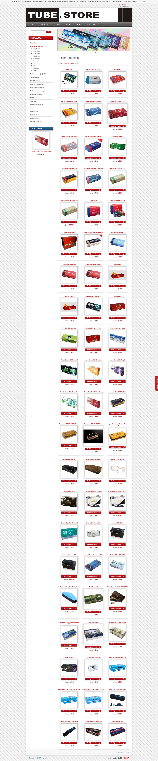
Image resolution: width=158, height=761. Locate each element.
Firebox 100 (117, 264)
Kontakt (57, 24)
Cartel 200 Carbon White (69, 136)
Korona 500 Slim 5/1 (69, 555)
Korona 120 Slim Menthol (69, 523)
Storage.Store (91, 24)
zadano (67, 63)
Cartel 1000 (117, 69)
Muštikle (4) (34, 98)
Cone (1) (33, 108)
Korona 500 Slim (117, 523)
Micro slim (36, 68)
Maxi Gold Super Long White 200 (69, 623)
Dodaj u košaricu (68, 91)
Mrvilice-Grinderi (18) (36, 104)
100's (34, 63)
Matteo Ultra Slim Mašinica (69, 587)
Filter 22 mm (36, 53)
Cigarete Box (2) (35, 81)
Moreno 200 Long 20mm (117, 622)
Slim (34, 66)
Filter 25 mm (36, 58)
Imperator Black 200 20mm (93, 424)
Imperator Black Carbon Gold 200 (117, 424)
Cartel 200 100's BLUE (93, 101)
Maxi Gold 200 (93, 587)
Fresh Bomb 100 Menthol (69, 360)
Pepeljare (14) (34, 118)
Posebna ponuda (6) (36, 94)
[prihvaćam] (143, 1)
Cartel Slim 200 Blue (117, 232)
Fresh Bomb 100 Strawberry (41, 151)
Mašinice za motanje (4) (37, 91)
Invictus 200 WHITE (117, 459)
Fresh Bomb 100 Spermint (69, 392)
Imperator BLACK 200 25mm (117, 392)
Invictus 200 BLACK (69, 459)
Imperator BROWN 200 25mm (69, 424)
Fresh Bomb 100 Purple (117, 360)
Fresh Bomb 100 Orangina (93, 360)
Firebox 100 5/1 (69, 296)
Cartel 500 (93, 200)
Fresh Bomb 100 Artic (117, 328)
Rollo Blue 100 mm (93, 657)
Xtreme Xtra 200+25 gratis (93, 721)
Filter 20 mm (36, 51)
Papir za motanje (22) (36, 84)
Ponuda (31, 24)
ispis (128, 752)
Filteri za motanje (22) (37, 87)
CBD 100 (69, 69)
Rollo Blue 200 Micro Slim (117, 657)
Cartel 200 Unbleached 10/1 (69, 200)
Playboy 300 (69, 657)
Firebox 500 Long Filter (93, 328)
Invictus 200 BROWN (93, 459)
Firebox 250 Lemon (69, 328)
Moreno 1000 (93, 622)
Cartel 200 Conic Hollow (93, 136)
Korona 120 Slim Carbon (93, 491)
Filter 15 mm (36, 49)
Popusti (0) (33, 43)
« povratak (121, 752)
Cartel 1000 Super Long (69, 101)
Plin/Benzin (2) (34, 115)
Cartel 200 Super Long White (93, 168)
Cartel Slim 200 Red (69, 264)
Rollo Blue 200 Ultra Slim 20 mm (69, 689)
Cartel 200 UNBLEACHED (117, 168)
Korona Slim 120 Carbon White (93, 555)
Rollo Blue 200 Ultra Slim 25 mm (93, 689)
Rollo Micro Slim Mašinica (117, 689)
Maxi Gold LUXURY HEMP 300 (117, 587)
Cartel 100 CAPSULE (93, 69)
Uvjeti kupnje (44, 24)
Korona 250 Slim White (93, 523)
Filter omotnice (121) (36, 46)
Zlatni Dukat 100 (117, 721)
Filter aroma (36, 61)
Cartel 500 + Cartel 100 (117, 200)
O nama (68, 24)
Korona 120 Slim (69, 491)
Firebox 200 (117, 296)
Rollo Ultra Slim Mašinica (69, 721)
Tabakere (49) (34, 77)
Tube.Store (43, 758)
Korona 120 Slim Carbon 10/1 (117, 491)
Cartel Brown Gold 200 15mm (93, 232)
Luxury (35, 70)
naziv (72, 63)
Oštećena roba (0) (35, 121)
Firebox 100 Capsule (93, 296)
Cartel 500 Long (69, 232)
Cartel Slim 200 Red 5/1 (93, 264)
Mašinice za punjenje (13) (38, 74)
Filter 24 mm (36, 56)
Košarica (123, 5)
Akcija (79, 24)
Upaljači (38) (34, 111)
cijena (76, 63)
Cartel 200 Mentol (117, 136)
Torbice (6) (33, 101)
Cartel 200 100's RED (117, 101)
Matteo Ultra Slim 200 (117, 555)
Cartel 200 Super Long (69, 168)
